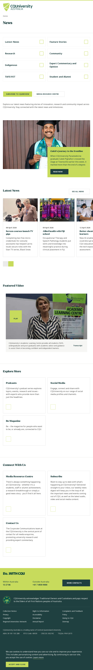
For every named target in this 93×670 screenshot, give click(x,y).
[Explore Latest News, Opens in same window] (79, 191)
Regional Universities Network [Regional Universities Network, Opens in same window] (15, 621)
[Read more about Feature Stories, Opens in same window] (68, 42)
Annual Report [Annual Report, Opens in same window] (38, 621)
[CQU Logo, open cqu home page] (18, 7)
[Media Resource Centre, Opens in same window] (49, 94)
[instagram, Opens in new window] (12, 641)
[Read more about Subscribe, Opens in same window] (68, 493)
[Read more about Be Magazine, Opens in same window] (24, 430)
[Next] (11, 264)
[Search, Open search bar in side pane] (83, 7)
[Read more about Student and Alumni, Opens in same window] (68, 76)
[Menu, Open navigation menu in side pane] (88, 7)
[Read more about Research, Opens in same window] (24, 53)
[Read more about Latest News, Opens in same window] (24, 42)
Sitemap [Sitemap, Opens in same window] (65, 621)
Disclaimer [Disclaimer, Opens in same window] (37, 618)
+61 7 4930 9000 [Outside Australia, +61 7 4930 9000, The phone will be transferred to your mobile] (40, 584)
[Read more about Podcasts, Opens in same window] (24, 395)
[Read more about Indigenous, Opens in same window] (24, 65)
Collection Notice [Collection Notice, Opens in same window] (10, 611)
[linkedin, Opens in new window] (18, 641)
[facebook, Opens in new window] (5, 641)
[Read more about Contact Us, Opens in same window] (24, 537)
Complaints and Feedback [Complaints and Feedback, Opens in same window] (72, 611)
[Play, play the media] (16, 316)
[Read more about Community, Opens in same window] (68, 53)
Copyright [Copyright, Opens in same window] (7, 618)
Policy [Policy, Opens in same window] (64, 614)
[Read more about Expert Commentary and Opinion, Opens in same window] (68, 65)
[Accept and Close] (17, 664)
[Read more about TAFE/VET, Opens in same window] (24, 76)
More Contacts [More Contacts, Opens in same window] (76, 582)
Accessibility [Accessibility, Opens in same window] (37, 614)
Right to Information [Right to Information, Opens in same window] (41, 611)
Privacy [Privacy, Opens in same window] (5, 614)
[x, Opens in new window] (24, 641)
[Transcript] (75, 345)
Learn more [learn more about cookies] (38, 657)
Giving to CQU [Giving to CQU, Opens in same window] (67, 618)
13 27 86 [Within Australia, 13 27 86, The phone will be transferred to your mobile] (6, 584)
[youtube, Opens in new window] (30, 641)
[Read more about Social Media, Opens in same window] (68, 395)
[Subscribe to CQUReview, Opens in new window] (17, 94)
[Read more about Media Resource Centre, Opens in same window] (24, 493)
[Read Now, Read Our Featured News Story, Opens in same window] (59, 171)
